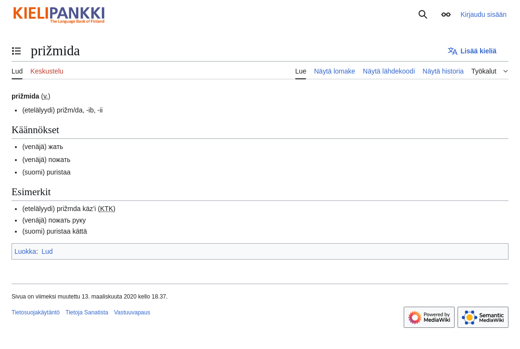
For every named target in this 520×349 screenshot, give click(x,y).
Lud (46, 251)
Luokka (25, 251)
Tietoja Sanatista (86, 312)
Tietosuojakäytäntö (36, 312)
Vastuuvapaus (132, 312)
